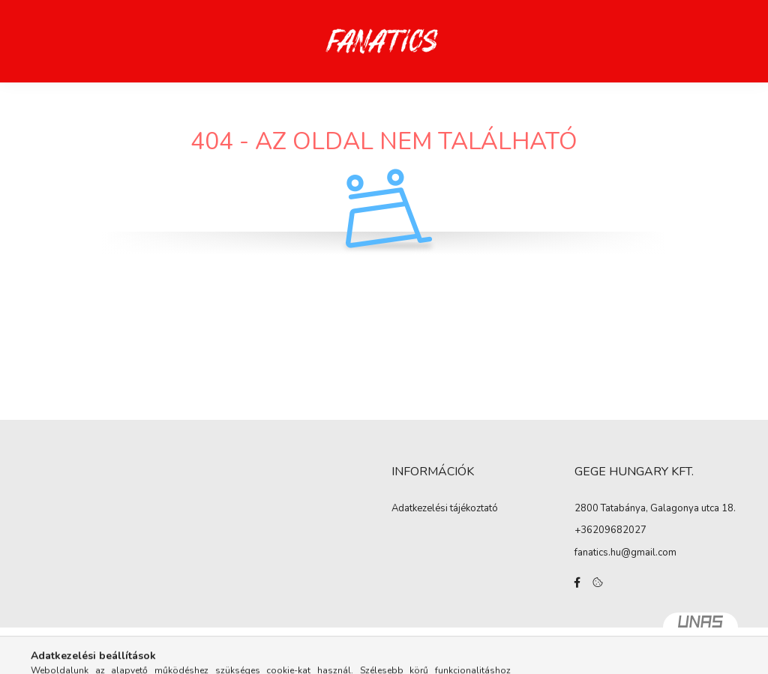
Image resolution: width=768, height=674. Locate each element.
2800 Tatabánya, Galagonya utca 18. (655, 508)
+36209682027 (610, 530)
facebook (577, 583)
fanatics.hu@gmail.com (625, 552)
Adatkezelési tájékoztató (445, 509)
